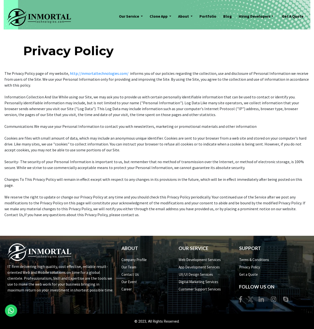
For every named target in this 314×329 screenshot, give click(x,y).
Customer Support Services (200, 289)
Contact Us (130, 274)
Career (126, 289)
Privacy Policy (249, 267)
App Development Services (199, 267)
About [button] (184, 16)
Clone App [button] (159, 16)
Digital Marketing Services (198, 281)
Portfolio (209, 16)
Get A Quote (292, 16)
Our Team (128, 267)
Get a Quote (248, 274)
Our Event (129, 281)
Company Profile (134, 259)
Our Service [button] (129, 16)
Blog (227, 16)
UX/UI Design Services (196, 274)
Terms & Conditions (254, 259)
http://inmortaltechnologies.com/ (99, 73)
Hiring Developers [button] (255, 16)
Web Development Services (200, 259)
